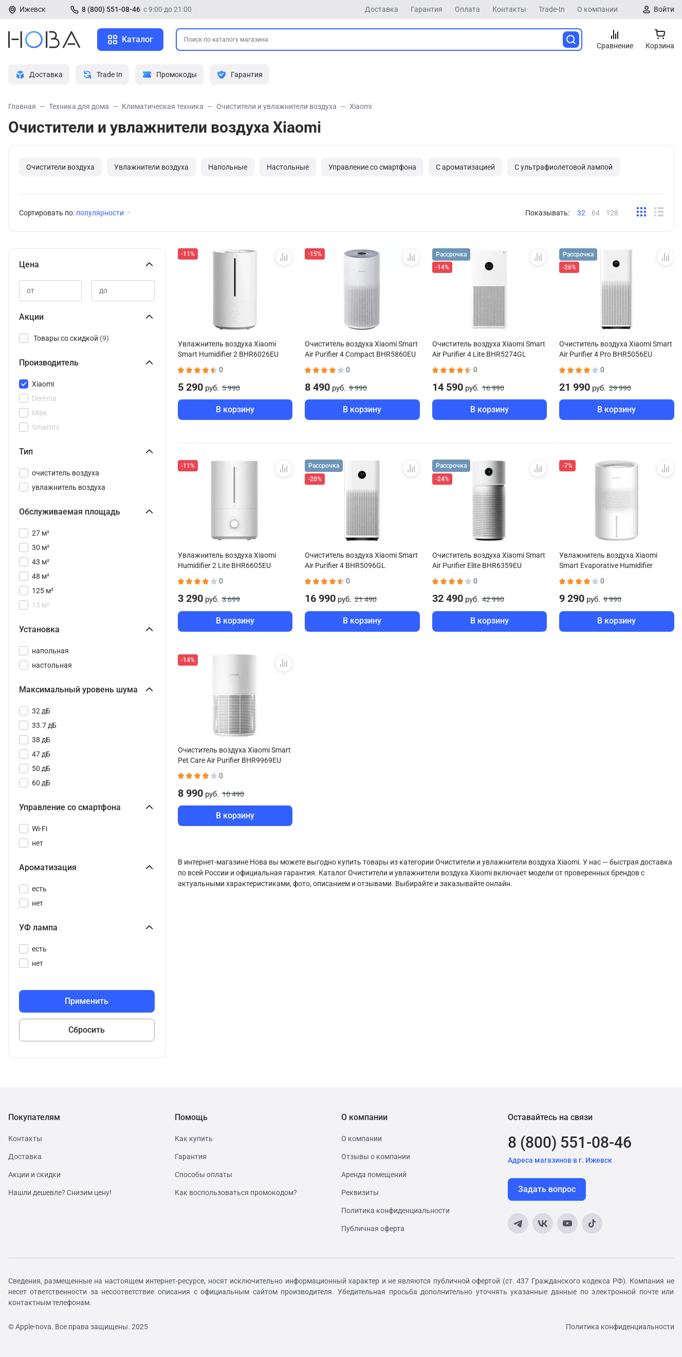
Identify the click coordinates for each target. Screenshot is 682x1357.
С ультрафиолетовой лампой (563, 167)
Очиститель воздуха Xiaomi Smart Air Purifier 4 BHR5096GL (361, 560)
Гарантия (427, 9)
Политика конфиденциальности (395, 1210)
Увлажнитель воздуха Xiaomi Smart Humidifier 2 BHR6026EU (228, 349)
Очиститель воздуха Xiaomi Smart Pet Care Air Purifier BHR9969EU (234, 755)
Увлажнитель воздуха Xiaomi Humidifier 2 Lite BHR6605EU (227, 560)
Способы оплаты (203, 1174)
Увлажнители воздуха (151, 167)
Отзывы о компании (375, 1156)
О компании (597, 9)
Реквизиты (360, 1192)
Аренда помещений (374, 1174)
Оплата (467, 9)
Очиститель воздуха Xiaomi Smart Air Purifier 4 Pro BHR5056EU (615, 349)
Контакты (509, 9)
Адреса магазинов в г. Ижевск (560, 1160)
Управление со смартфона (372, 167)
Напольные (227, 167)
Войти (664, 9)
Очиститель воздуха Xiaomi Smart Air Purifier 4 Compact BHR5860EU (361, 349)
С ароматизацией (465, 167)
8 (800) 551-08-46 (111, 9)
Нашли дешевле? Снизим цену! (60, 1192)
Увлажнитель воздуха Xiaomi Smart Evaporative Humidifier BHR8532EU (608, 560)
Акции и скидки (34, 1174)
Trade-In (552, 9)
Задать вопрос (547, 1189)
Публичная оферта (372, 1228)
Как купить (194, 1138)
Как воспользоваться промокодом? (236, 1192)
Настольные (288, 167)
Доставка (381, 9)
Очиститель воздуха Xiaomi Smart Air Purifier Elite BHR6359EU (488, 560)
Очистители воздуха (60, 167)
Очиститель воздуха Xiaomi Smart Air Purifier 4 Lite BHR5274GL (488, 349)
